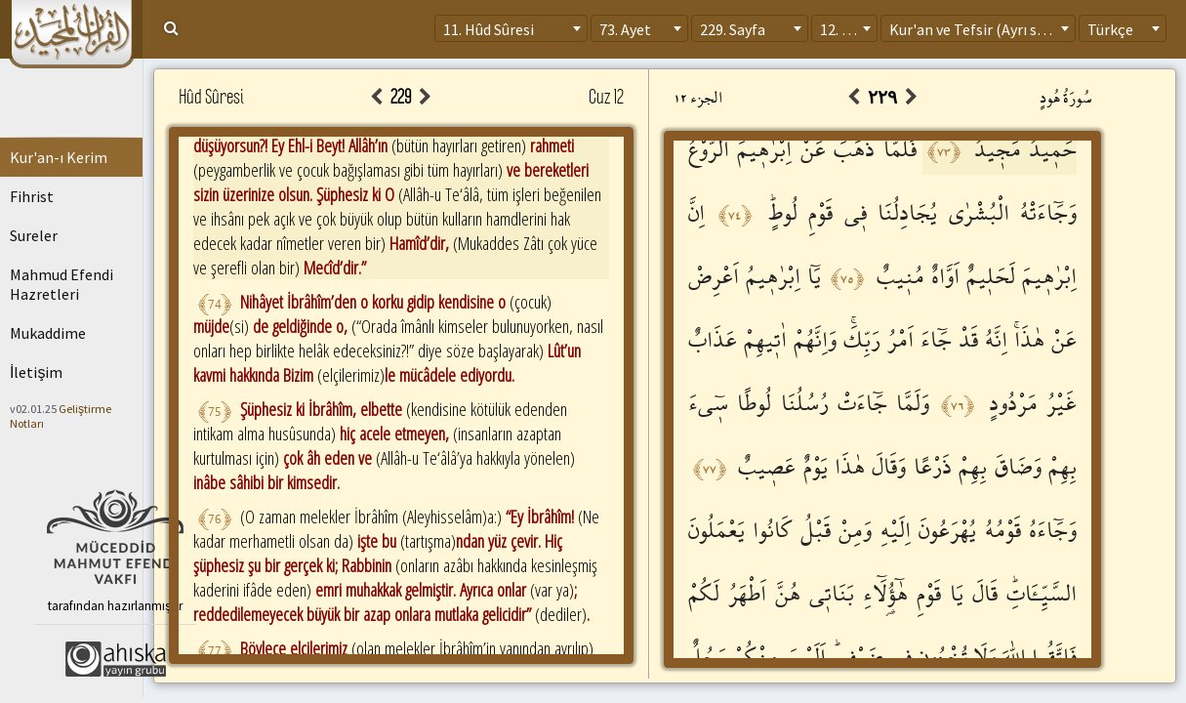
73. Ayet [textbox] (625, 29)
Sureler (34, 235)
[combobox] (511, 28)
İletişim (36, 372)
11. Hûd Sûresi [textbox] (488, 29)
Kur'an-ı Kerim (58, 157)
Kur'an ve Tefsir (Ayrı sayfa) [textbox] (979, 29)
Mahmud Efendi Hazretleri (61, 284)
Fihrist (32, 196)
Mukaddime (48, 333)
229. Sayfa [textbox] (732, 29)
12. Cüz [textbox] (843, 29)
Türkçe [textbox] (1110, 29)
